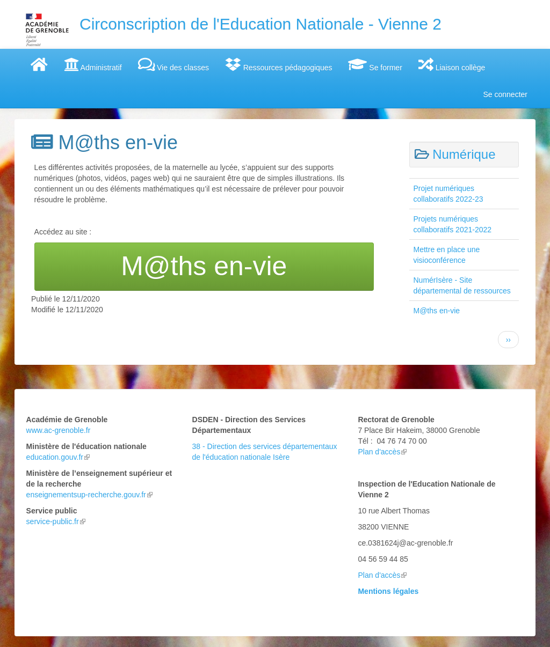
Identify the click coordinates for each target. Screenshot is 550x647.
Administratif (93, 64)
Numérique (463, 154)
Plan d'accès (382, 451)
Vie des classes (173, 64)
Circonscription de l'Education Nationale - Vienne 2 (260, 24)
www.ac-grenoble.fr (58, 430)
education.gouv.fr (58, 457)
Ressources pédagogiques (278, 64)
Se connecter (505, 94)
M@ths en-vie (437, 310)
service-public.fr (55, 521)
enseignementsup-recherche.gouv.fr (89, 494)
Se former (375, 64)
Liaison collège (452, 64)
